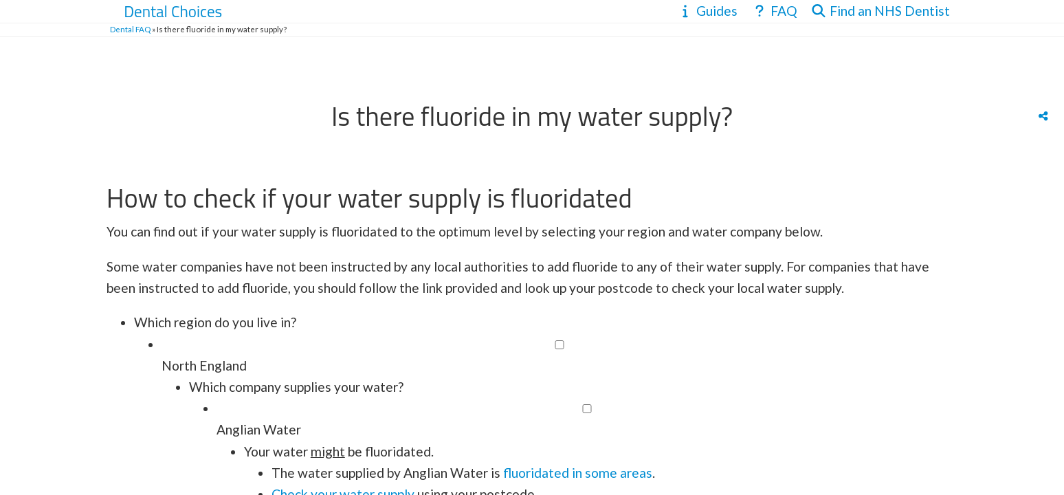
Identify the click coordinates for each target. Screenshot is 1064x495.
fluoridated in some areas (576, 473)
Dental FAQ (130, 29)
